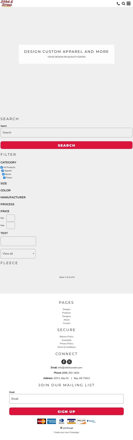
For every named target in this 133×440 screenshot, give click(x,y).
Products (66, 312)
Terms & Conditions (66, 347)
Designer (66, 316)
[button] (123, 3)
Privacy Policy (66, 343)
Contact (66, 323)
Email (11, 392)
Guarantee (66, 340)
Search (4, 126)
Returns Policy (66, 336)
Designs (66, 309)
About (67, 319)
